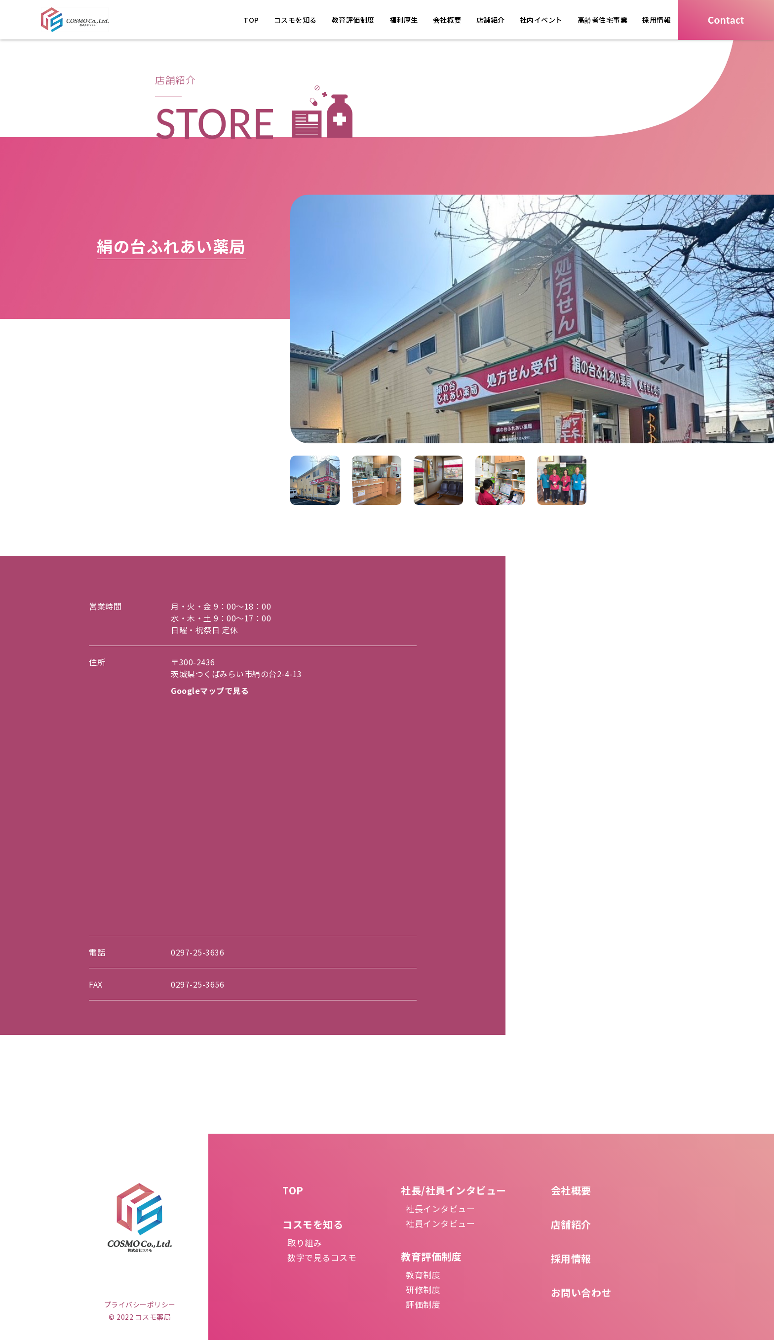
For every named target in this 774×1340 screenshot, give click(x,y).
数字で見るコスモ (321, 1257)
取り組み (304, 1242)
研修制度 (423, 1289)
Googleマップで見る (210, 690)
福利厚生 (403, 20)
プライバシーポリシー (140, 1304)
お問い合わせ (581, 1292)
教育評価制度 (353, 20)
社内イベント (541, 20)
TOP (251, 20)
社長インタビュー (440, 1208)
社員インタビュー (440, 1223)
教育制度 (423, 1274)
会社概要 (447, 20)
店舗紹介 (490, 20)
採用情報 (656, 20)
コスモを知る (295, 20)
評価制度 (423, 1304)
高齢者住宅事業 (603, 20)
